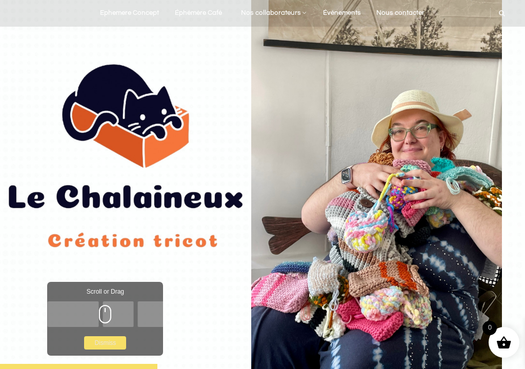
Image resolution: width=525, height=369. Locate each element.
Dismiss (105, 342)
